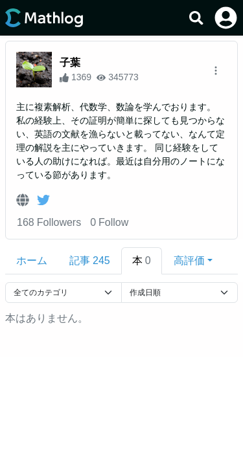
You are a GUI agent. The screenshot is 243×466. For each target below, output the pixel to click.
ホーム (31, 260)
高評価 (189, 260)
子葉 (70, 62)
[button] (193, 260)
